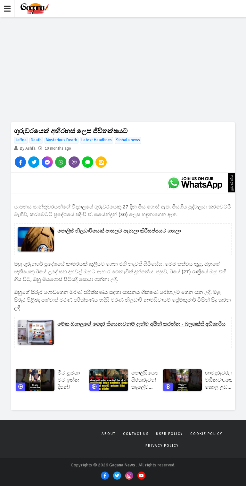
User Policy (169, 434)
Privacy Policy (162, 446)
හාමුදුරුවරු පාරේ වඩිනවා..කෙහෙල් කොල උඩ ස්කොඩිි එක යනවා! (225, 380)
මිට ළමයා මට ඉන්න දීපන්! (69, 380)
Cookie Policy (206, 434)
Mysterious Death (61, 140)
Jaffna (21, 140)
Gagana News (122, 465)
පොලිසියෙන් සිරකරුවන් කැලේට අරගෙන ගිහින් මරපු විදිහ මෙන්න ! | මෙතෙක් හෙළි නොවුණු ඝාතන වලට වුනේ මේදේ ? (145, 380)
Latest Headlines (96, 140)
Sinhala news (128, 140)
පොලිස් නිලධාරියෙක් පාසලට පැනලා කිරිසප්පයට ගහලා (119, 231)
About (109, 434)
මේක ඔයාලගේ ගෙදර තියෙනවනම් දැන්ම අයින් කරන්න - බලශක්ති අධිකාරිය (141, 324)
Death (36, 140)
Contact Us (136, 434)
